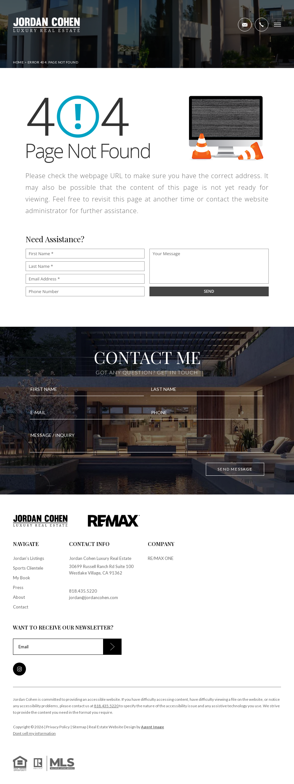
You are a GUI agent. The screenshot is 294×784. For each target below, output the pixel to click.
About (19, 597)
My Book (21, 577)
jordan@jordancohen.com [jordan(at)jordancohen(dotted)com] (93, 597)
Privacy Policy (58, 726)
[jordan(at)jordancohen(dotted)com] (245, 24)
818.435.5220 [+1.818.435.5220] (83, 591)
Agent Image (152, 726)
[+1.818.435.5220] (261, 24)
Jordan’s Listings (28, 558)
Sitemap (79, 726)
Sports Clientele (28, 568)
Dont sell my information (34, 733)
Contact (20, 606)
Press (18, 587)
